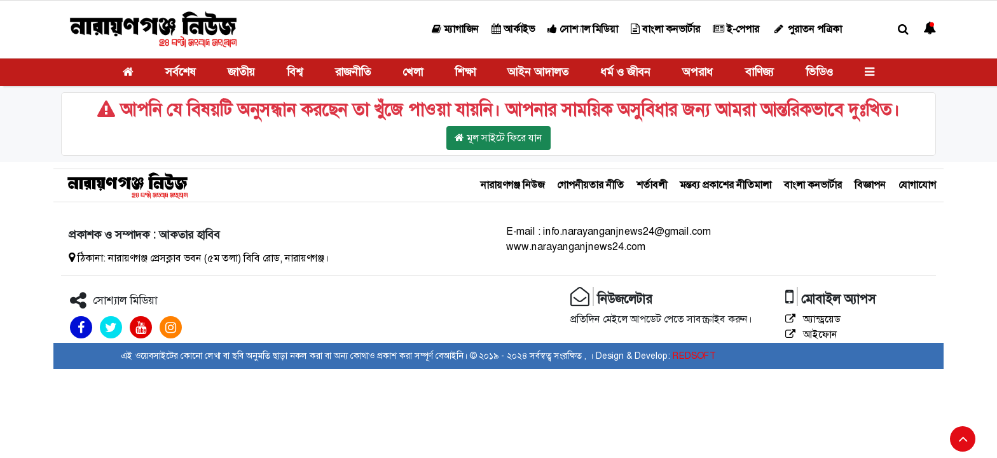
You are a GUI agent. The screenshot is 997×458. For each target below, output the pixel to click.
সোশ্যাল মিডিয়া (582, 29)
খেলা (412, 72)
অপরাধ (697, 72)
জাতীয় (241, 72)
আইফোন (811, 334)
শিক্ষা (465, 72)
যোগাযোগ (917, 184)
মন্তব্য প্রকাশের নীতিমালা (725, 184)
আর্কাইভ (513, 29)
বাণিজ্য (759, 72)
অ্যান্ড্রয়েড (813, 319)
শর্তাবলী (651, 184)
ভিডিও (819, 72)
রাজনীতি (353, 72)
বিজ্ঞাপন (870, 184)
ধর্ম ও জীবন (625, 72)
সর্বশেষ (180, 72)
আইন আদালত (537, 72)
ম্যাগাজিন (455, 29)
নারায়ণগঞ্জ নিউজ (512, 184)
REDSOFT (694, 355)
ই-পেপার (736, 29)
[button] (903, 29)
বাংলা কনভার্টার (665, 29)
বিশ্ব (295, 72)
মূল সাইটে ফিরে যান (498, 137)
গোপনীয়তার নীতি (590, 184)
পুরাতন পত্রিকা (807, 29)
